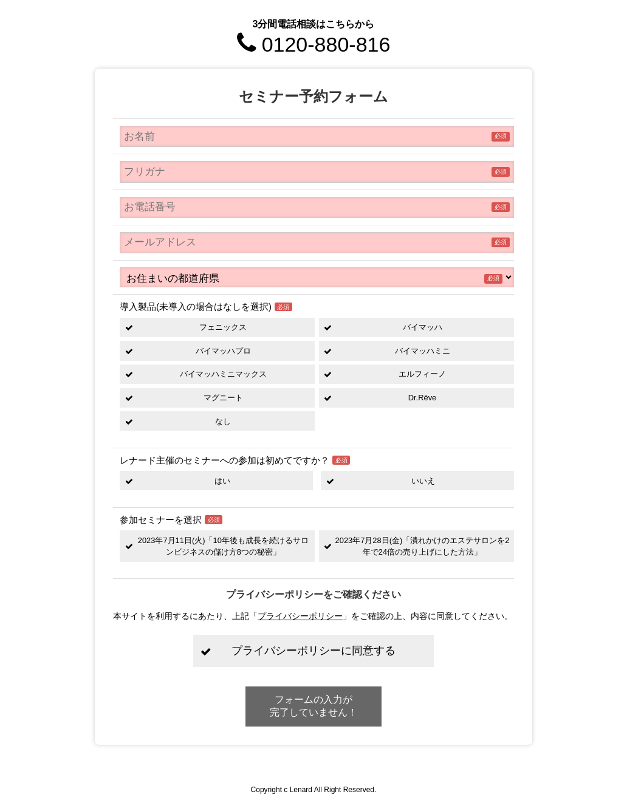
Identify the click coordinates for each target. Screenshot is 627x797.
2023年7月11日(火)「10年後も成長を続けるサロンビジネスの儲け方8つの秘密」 (223, 546)
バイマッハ (422, 327)
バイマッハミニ (422, 350)
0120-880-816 (314, 44)
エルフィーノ (422, 373)
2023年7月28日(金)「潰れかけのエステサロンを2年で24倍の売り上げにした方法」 (422, 546)
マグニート (223, 397)
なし (223, 421)
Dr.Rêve (422, 397)
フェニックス (223, 327)
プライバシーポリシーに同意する (313, 651)
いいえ (423, 480)
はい (222, 480)
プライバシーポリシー (300, 616)
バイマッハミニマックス (223, 373)
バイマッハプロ (223, 350)
